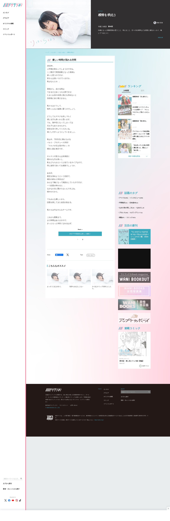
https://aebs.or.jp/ (99, 420)
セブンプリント (136, 212)
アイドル (123, 198)
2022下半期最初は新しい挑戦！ (80, 234)
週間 (142, 90)
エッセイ (91, 255)
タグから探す (7, 483)
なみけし (140, 208)
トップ (47, 52)
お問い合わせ (73, 405)
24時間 (126, 90)
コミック (6, 29)
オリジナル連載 (8, 23)
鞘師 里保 (158, 22)
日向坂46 (134, 203)
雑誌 (121, 217)
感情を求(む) (70, 52)
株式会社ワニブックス (51, 405)
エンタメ (6, 12)
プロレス (123, 212)
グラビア (6, 18)
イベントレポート (9, 34)
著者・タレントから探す (11, 489)
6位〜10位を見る (134, 156)
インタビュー (136, 198)
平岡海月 (123, 203)
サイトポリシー (64, 405)
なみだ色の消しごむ (126, 208)
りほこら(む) (61, 52)
